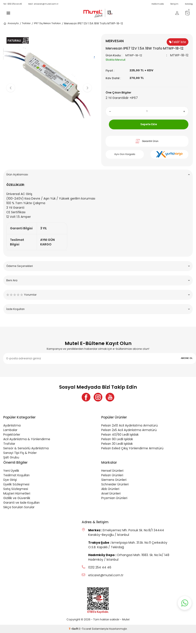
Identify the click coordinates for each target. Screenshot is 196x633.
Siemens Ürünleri (113, 480)
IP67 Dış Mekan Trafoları (47, 23)
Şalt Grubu (11, 457)
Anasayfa (11, 23)
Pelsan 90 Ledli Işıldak (117, 439)
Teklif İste (177, 42)
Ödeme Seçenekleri (98, 266)
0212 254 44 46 (12, 4)
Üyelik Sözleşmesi (16, 484)
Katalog (189, 4)
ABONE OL (187, 358)
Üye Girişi (10, 480)
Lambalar (10, 430)
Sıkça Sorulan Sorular (19, 507)
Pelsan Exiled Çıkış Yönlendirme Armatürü (132, 448)
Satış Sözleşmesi (15, 489)
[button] (11, 88)
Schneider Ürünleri (115, 484)
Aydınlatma (12, 425)
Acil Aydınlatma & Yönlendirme (26, 439)
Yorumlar (98, 295)
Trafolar (26, 23)
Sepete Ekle (148, 124)
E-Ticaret (85, 629)
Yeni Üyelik (11, 470)
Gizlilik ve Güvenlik (16, 498)
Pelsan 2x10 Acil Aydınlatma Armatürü (129, 425)
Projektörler (11, 434)
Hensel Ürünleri (112, 470)
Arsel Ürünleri (111, 493)
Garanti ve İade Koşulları (21, 502)
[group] (49, 84)
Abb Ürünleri (110, 489)
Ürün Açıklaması (98, 174)
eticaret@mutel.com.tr (43, 4)
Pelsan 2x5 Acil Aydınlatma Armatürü (129, 430)
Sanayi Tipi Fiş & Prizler (20, 453)
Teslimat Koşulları (16, 475)
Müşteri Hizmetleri (16, 493)
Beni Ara (98, 280)
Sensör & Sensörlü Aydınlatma (26, 448)
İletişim (174, 4)
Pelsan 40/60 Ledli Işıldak (120, 434)
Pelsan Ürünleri (112, 475)
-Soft (74, 629)
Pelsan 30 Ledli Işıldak (117, 443)
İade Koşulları (98, 309)
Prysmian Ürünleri (114, 498)
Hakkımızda (157, 4)
